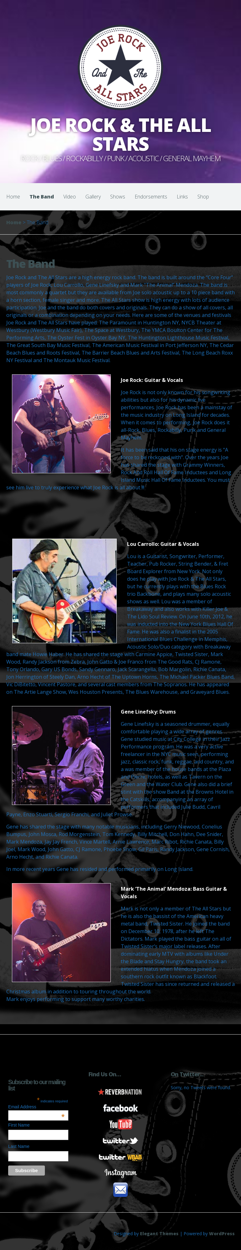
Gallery (93, 196)
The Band (41, 196)
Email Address (36, 1106)
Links (182, 196)
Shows (117, 196)
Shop (203, 196)
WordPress (222, 1233)
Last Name (18, 1146)
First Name (18, 1125)
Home (13, 196)
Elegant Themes (159, 1233)
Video (69, 196)
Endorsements (151, 196)
